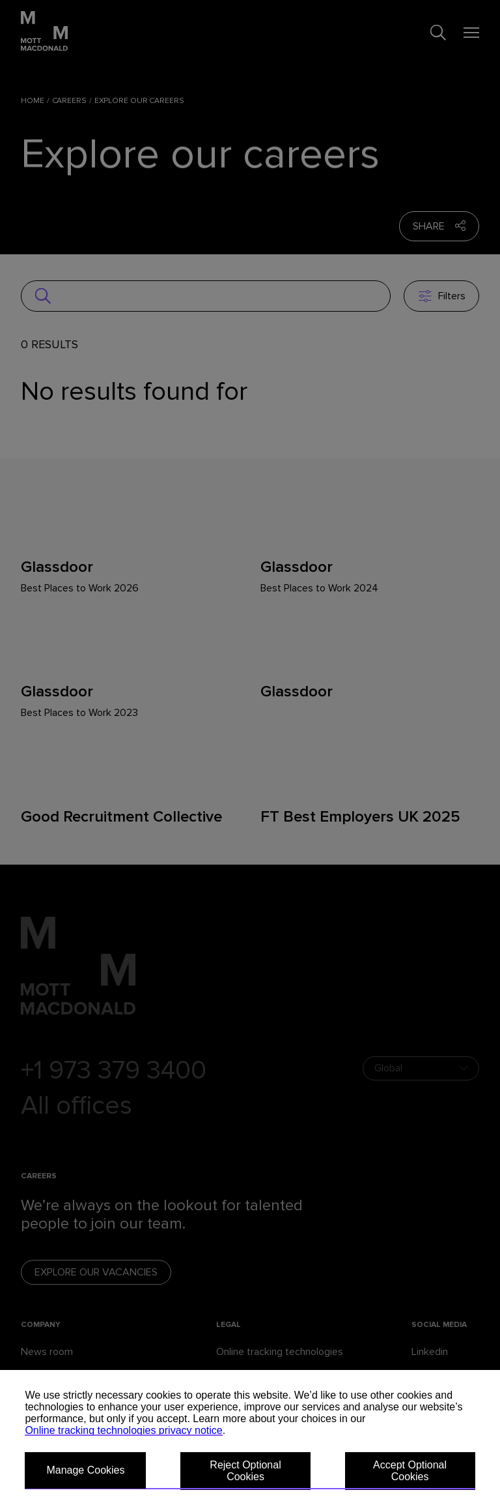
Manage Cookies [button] (85, 1470)
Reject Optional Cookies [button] (245, 1470)
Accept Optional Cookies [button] (410, 1470)
